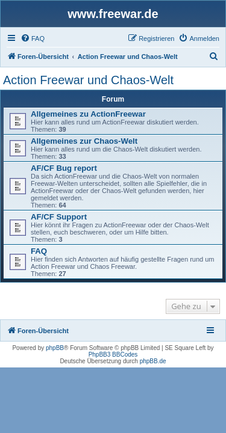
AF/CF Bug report (64, 168)
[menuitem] (32, 38)
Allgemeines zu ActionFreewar (88, 113)
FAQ (39, 251)
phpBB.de (153, 361)
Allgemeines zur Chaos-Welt (84, 141)
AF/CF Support (59, 216)
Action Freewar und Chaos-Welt (88, 80)
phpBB (55, 348)
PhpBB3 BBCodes (113, 354)
